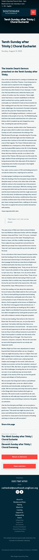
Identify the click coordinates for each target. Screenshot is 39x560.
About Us (19, 499)
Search (19, 517)
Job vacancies (20, 524)
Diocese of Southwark (19, 526)
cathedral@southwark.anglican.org (20, 488)
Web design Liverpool (17, 556)
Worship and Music (19, 502)
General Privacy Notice (19, 529)
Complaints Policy (19, 531)
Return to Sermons (19, 457)
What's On (19, 507)
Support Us (19, 512)
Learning (19, 510)
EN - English (7, 6)
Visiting (19, 504)
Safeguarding (19, 515)
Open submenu (19, 466)
